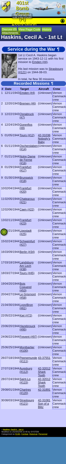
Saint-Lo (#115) (25, 380)
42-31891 (44, 389)
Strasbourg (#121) (27, 402)
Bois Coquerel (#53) (25, 287)
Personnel (42, 434)
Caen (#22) (27, 209)
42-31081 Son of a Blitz (44, 404)
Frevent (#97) (28, 336)
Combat (24, 434)
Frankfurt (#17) (25, 168)
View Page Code (29, 29)
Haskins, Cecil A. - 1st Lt (13, 429)
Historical (33, 434)
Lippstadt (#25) (25, 232)
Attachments (10, 32)
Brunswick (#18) (26, 179)
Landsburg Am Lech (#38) (26, 266)
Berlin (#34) (27, 251)
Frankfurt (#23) (25, 221)
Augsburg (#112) (26, 370)
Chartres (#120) (25, 391)
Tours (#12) (27, 135)
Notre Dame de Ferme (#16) (27, 160)
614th (17, 434)
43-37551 (44, 357)
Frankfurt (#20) (25, 190)
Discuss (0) (9, 29)
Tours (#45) (27, 273)
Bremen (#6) (28, 103)
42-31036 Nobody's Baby (44, 139)
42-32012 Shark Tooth (44, 372)
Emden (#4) (40, 62)
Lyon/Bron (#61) (26, 306)
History (46, 29)
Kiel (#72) (26, 315)
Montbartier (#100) (27, 349)
